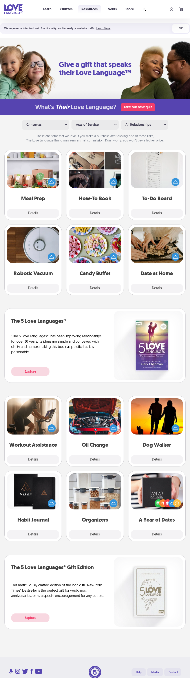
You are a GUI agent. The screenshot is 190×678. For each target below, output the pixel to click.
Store (130, 9)
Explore (30, 371)
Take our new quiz (138, 107)
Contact (173, 672)
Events (111, 9)
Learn (47, 9)
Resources (89, 9)
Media (155, 672)
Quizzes (66, 9)
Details (33, 213)
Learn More (103, 28)
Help (138, 672)
